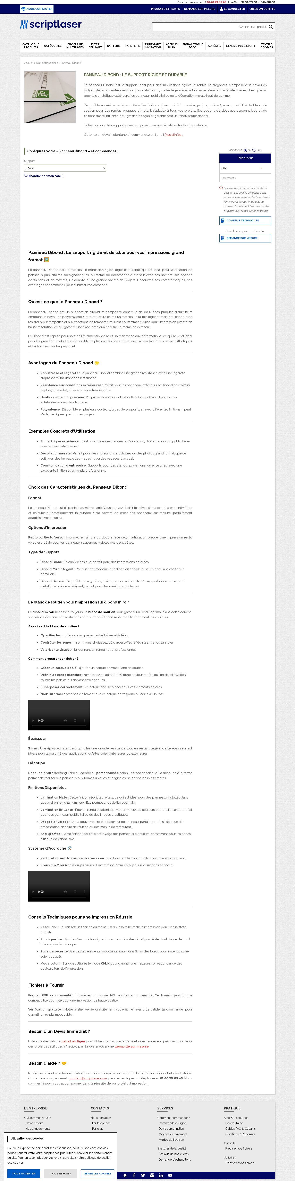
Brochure (75, 46)
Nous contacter (36, 9)
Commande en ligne (172, 1123)
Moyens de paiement (173, 1134)
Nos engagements (38, 1128)
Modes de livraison (171, 1139)
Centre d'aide (234, 1123)
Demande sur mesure (199, 8)
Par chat (97, 1128)
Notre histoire (34, 1123)
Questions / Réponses (240, 1134)
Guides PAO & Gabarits (240, 1128)
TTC (256, 150)
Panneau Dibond (71, 62)
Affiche (171, 46)
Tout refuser (60, 1173)
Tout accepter (23, 1173)
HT (248, 150)
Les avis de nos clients (174, 1154)
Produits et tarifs (165, 8)
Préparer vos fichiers (238, 1148)
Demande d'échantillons (175, 1159)
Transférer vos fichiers (239, 1163)
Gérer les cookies (97, 1173)
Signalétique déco (47, 62)
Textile (266, 46)
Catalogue (30, 46)
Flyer (95, 46)
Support (29, 161)
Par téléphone (101, 1123)
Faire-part (153, 46)
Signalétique (193, 46)
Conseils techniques (240, 221)
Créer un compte (262, 8)
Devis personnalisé (171, 1128)
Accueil (28, 62)
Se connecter (232, 8)
